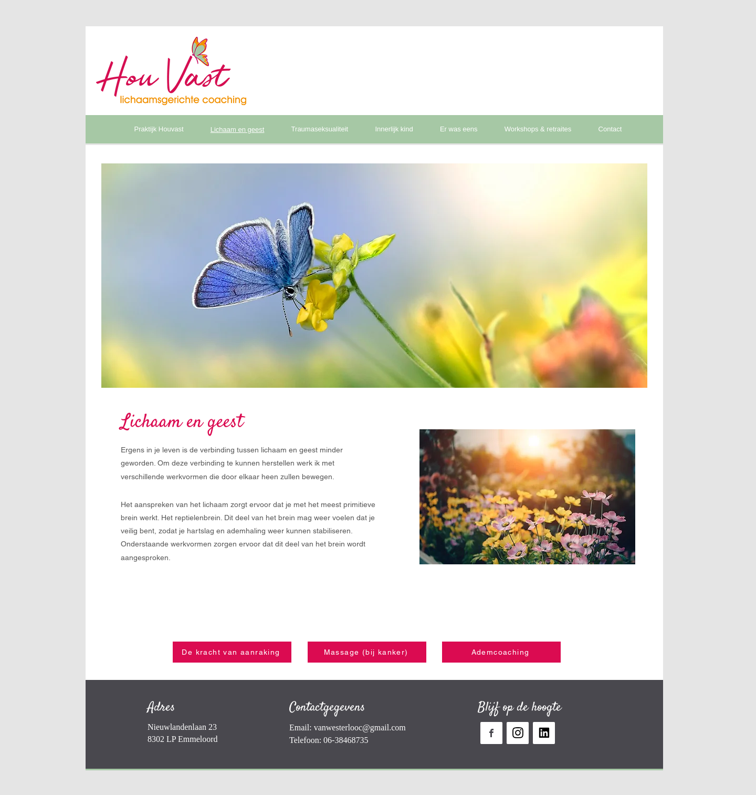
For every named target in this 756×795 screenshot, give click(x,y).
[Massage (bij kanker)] (367, 652)
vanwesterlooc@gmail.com (360, 727)
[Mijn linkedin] (544, 733)
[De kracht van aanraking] (232, 652)
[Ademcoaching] (501, 652)
